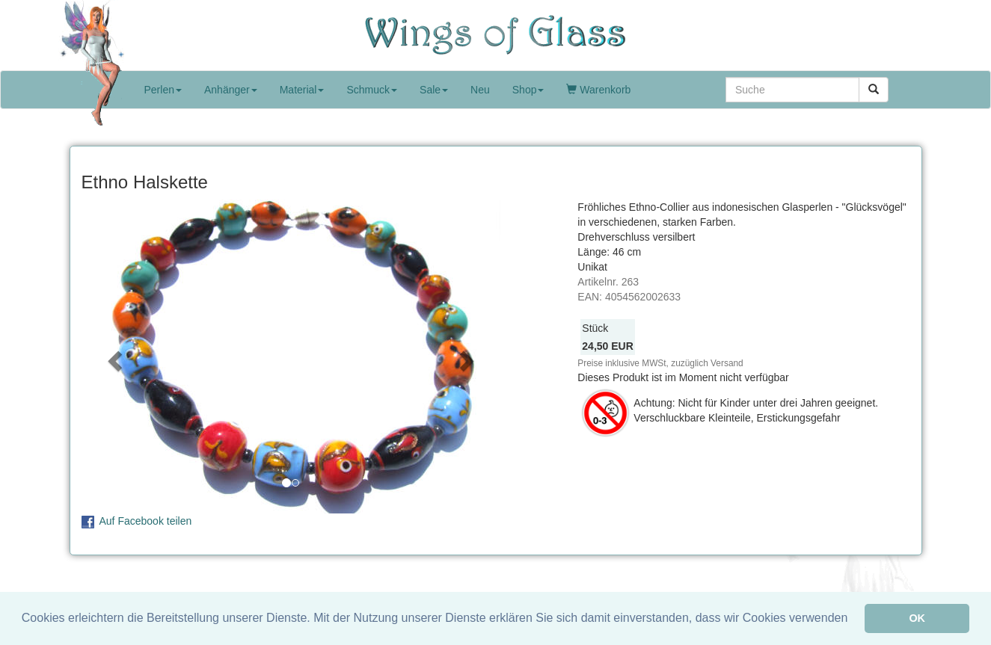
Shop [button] (528, 90)
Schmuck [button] (371, 90)
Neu (480, 90)
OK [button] (917, 618)
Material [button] (302, 90)
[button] (113, 356)
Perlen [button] (163, 90)
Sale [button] (434, 90)
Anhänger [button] (230, 90)
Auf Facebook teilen (145, 521)
